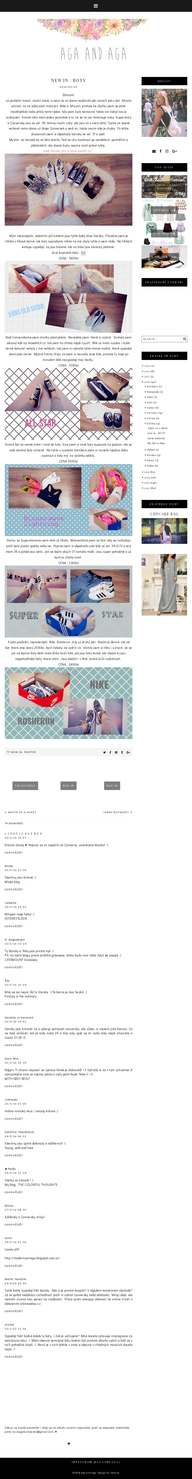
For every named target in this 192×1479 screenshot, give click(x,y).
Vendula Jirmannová (19, 1017)
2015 (147, 472)
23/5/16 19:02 (16, 1021)
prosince (153, 386)
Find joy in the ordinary (21, 996)
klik (83, 252)
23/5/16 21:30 (16, 1103)
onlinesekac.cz (30, 1304)
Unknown (11, 1099)
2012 (147, 488)
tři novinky (25, 785)
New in (16, 752)
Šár (7, 980)
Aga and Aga (88, 1472)
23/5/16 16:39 (16, 984)
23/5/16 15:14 (16, 943)
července (153, 412)
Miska (9, 866)
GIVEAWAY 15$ (164, 233)
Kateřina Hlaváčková (19, 1132)
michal (9, 1324)
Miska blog (12, 882)
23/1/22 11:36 (16, 1328)
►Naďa (10, 1168)
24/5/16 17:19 (16, 1172)
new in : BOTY (157, 433)
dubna (151, 449)
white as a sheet (21, 812)
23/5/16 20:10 (16, 1062)
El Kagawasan (15, 939)
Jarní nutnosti (116, 812)
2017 (147, 376)
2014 (147, 477)
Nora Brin (12, 1058)
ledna (151, 465)
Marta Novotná (15, 1279)
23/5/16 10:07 (16, 837)
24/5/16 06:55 (16, 1136)
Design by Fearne (108, 1472)
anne (8, 1238)
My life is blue (156, 443)
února (151, 460)
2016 (147, 382)
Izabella (10, 902)
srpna (151, 407)
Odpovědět (14, 852)
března (152, 455)
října (150, 397)
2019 (147, 371)
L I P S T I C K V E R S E (23, 833)
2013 (147, 482)
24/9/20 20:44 (16, 1283)
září (150, 402)
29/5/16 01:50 (16, 1242)
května (151, 423)
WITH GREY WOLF (17, 1079)
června (151, 418)
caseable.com (164, 257)
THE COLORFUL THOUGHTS (38, 1185)
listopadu (153, 391)
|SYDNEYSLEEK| (16, 918)
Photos (30, 752)
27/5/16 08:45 (16, 1209)
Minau (9, 1205)
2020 (147, 366)
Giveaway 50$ (164, 210)
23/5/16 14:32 (16, 906)
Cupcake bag (164, 514)
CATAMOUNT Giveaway (21, 960)
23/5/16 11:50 (16, 870)
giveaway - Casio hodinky (164, 186)
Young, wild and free (19, 1148)
